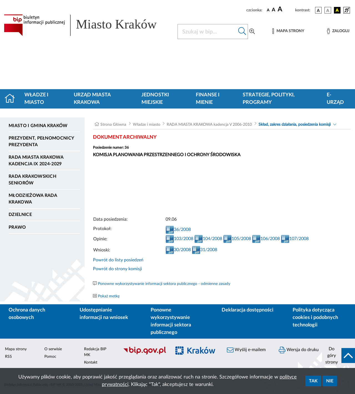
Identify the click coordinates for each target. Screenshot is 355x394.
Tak (313, 381)
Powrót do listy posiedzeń (118, 260)
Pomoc (50, 357)
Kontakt (90, 362)
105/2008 (237, 238)
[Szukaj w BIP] (207, 31)
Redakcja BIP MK (95, 352)
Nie (329, 381)
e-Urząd (335, 98)
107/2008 (295, 238)
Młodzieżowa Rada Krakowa (33, 198)
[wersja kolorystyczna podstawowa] (318, 10)
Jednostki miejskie (155, 98)
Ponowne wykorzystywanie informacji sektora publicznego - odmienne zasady (164, 284)
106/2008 (266, 238)
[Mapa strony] (288, 31)
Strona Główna (113, 125)
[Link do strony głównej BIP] (87, 25)
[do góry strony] (338, 355)
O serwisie (53, 349)
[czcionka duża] (285, 9)
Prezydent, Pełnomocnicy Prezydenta (41, 141)
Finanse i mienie (207, 98)
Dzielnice (20, 214)
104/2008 (208, 238)
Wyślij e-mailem (246, 350)
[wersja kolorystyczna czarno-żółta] (337, 10)
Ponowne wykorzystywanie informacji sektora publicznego (171, 321)
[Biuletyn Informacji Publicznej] (144, 354)
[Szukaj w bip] (242, 31)
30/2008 (178, 250)
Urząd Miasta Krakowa (92, 98)
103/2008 (179, 238)
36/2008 (178, 229)
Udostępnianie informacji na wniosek (104, 314)
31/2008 (204, 250)
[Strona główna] (12, 98)
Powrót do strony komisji (117, 269)
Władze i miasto (36, 98)
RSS (8, 357)
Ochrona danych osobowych (27, 314)
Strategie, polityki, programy (269, 98)
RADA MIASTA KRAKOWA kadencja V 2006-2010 (209, 125)
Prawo (17, 227)
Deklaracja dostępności (247, 310)
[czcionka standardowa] (268, 10)
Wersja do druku (299, 350)
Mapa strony (16, 349)
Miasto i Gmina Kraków (38, 125)
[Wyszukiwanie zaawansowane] (252, 31)
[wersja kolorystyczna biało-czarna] (328, 10)
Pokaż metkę (109, 296)
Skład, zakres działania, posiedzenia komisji (294, 125)
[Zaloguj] (338, 31)
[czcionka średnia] (273, 10)
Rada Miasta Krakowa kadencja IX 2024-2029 (36, 160)
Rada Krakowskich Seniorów (32, 179)
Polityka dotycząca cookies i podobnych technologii (315, 318)
